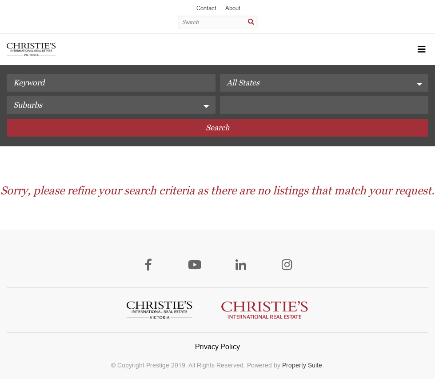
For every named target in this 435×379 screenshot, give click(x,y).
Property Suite (302, 365)
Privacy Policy (217, 347)
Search (217, 127)
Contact (206, 8)
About (232, 8)
